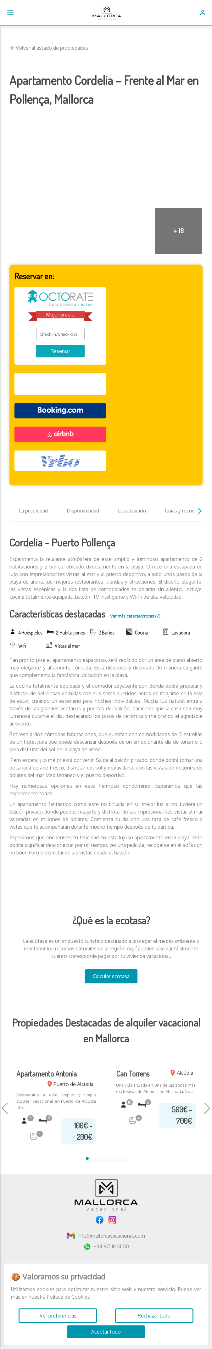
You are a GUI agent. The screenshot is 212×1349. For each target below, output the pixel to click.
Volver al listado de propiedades (48, 48)
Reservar (60, 351)
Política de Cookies (68, 1297)
